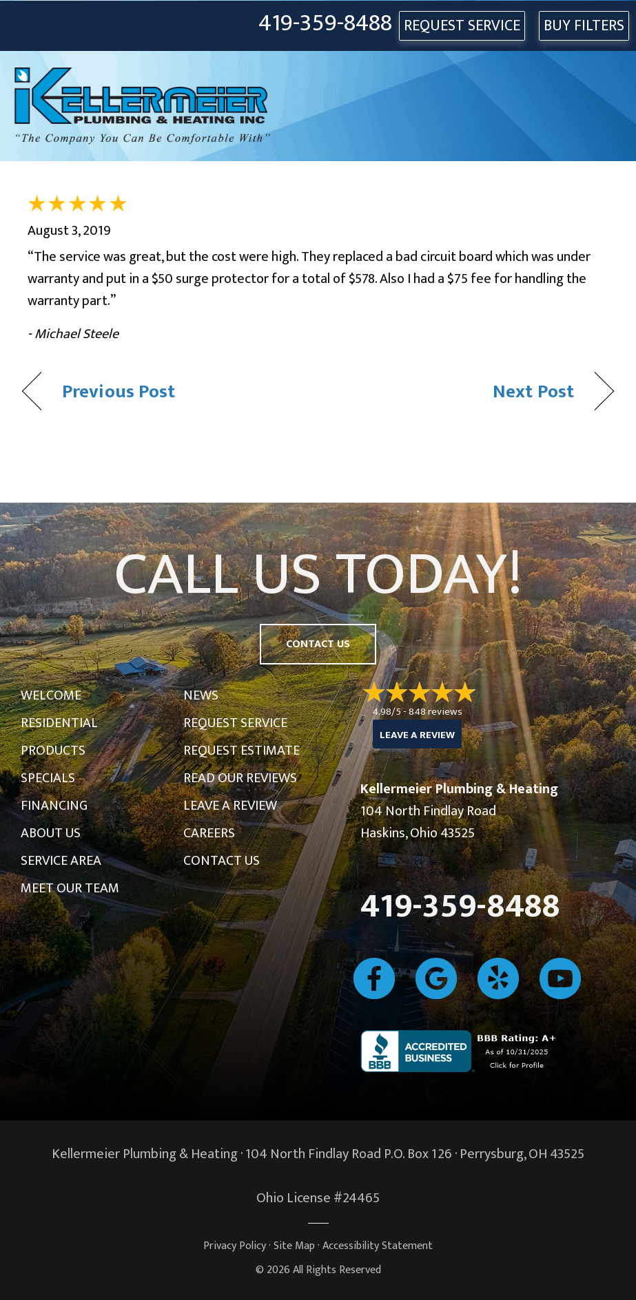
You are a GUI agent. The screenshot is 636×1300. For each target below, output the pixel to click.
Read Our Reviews (240, 778)
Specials (48, 778)
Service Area (61, 860)
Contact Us (221, 860)
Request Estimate (241, 750)
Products (53, 750)
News (200, 695)
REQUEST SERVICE (462, 26)
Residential (59, 723)
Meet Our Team (70, 888)
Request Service (235, 723)
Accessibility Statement (377, 1246)
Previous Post (118, 391)
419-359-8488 (325, 23)
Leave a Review (230, 805)
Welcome (51, 695)
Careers (209, 833)
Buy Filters (584, 26)
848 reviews (435, 711)
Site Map (294, 1246)
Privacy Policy (234, 1246)
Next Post (533, 391)
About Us (51, 833)
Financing (54, 805)
